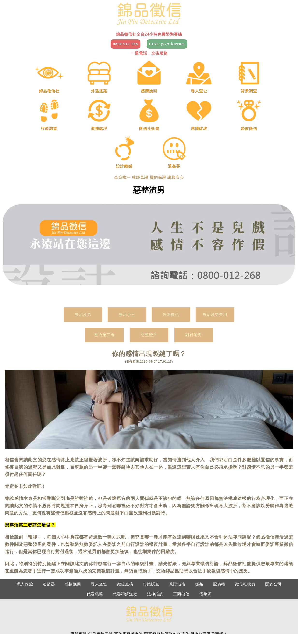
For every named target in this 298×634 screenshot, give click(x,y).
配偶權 (219, 517)
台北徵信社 (22, 619)
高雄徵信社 (276, 619)
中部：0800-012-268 (83, 599)
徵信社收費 (245, 517)
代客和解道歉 (125, 527)
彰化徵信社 (149, 619)
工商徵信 (181, 527)
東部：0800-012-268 (171, 599)
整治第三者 (104, 268)
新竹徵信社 (73, 619)
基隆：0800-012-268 (215, 599)
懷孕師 (205, 527)
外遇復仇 (171, 247)
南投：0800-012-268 (127, 609)
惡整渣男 (149, 268)
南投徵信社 (174, 619)
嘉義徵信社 (225, 619)
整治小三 (127, 247)
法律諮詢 (155, 527)
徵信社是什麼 (204, 629)
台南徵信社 (250, 619)
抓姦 (199, 517)
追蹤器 (49, 517)
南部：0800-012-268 (127, 599)
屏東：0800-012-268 (171, 609)
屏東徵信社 (91, 629)
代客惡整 (95, 527)
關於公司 (273, 517)
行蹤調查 (151, 517)
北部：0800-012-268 (38, 599)
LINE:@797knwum (167, 44)
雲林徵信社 (200, 619)
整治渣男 (83, 247)
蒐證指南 (177, 517)
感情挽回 (73, 517)
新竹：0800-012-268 (259, 599)
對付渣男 (193, 268)
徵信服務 (125, 517)
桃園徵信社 (47, 619)
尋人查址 (99, 517)
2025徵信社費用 (172, 629)
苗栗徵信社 (98, 619)
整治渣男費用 (215, 247)
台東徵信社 (116, 629)
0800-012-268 (125, 44)
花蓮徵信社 (142, 629)
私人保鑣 (25, 517)
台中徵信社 (124, 619)
